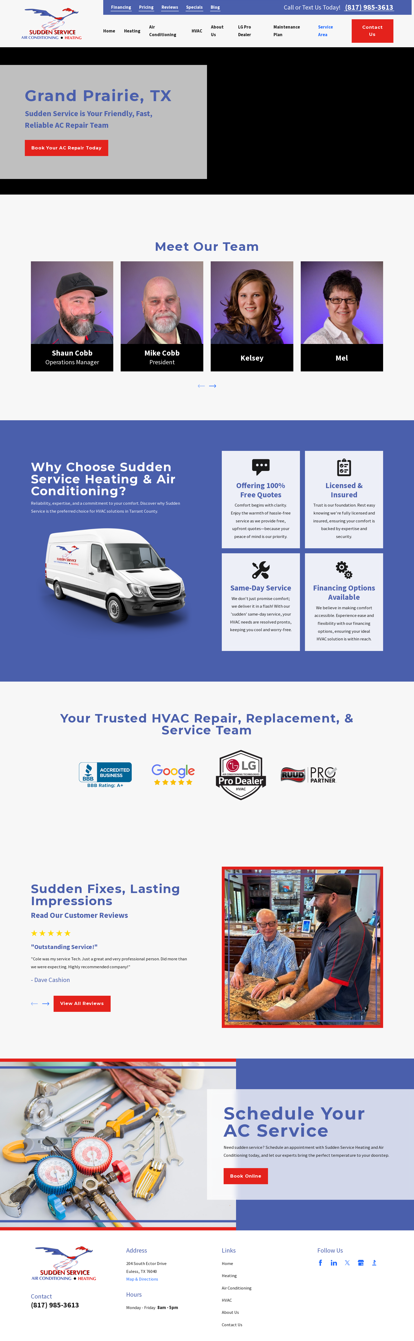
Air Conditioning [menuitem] (162, 31)
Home (227, 1263)
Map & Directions (142, 1279)
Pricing (146, 7)
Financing (121, 7)
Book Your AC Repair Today (66, 147)
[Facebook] (320, 1263)
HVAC (227, 1300)
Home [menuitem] (109, 31)
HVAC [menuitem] (197, 31)
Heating (229, 1275)
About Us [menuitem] (217, 31)
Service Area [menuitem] (325, 31)
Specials (194, 7)
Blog (215, 7)
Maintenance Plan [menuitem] (287, 31)
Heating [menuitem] (132, 31)
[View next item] (212, 386)
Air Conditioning (237, 1288)
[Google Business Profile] (361, 1263)
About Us (230, 1312)
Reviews (170, 7)
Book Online (245, 1176)
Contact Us (372, 31)
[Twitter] (347, 1263)
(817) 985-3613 (369, 7)
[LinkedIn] (334, 1263)
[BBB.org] (374, 1263)
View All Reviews (82, 1003)
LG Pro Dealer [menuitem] (244, 31)
